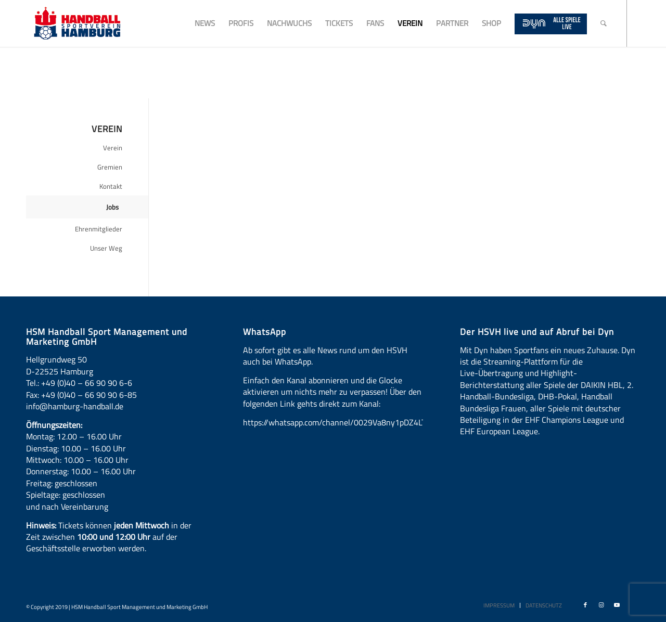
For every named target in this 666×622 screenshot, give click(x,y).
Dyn (481, 350)
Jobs (112, 207)
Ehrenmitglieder (98, 229)
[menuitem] (205, 23)
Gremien (109, 167)
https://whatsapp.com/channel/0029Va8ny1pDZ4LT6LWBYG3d (354, 422)
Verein (112, 147)
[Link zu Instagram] (601, 605)
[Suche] (603, 23)
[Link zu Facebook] (585, 605)
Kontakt (110, 186)
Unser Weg (106, 248)
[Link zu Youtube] (616, 605)
